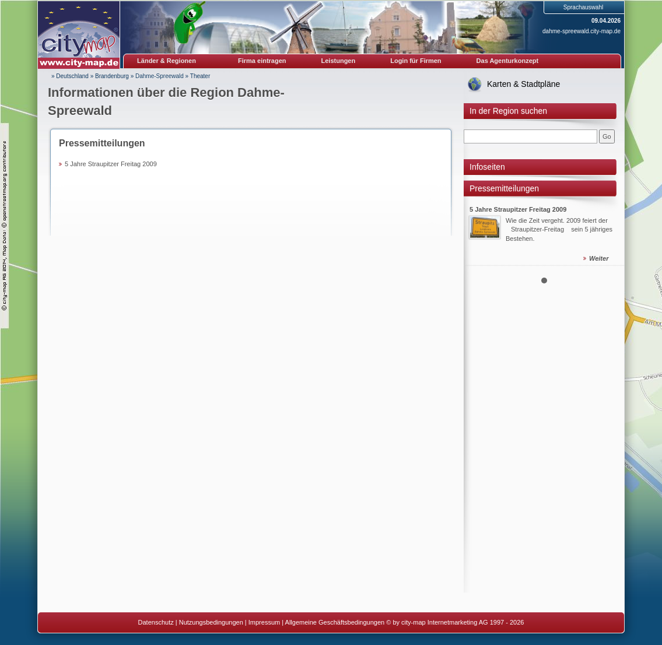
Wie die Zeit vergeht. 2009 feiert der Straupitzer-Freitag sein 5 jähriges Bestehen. (559, 229)
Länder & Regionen (166, 60)
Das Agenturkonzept (508, 60)
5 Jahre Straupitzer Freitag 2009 (111, 163)
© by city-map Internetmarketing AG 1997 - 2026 (455, 622)
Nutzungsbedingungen (211, 622)
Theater (200, 76)
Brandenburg (112, 76)
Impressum (264, 622)
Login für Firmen (415, 60)
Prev (479, 222)
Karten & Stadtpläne (523, 84)
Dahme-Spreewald (159, 76)
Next (609, 222)
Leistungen (338, 60)
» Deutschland (70, 76)
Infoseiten (487, 166)
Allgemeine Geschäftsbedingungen (335, 622)
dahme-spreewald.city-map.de (581, 31)
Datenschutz (156, 622)
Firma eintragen (262, 60)
